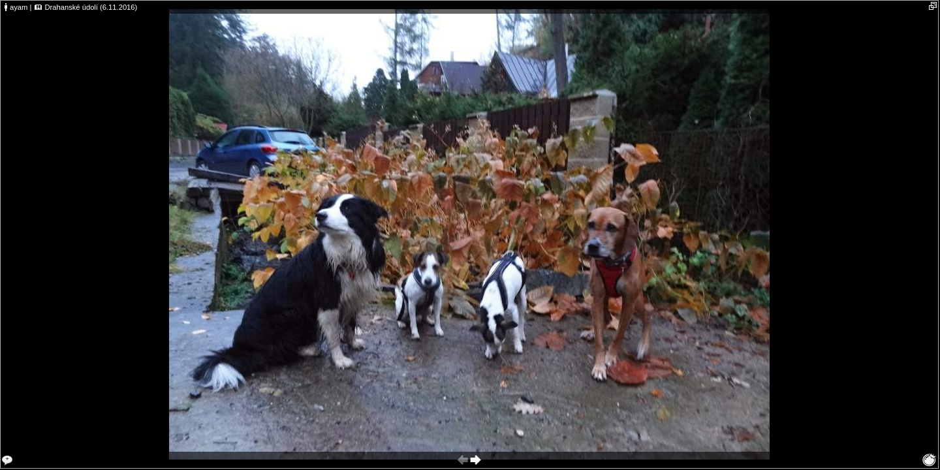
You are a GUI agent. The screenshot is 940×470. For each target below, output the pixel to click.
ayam (18, 7)
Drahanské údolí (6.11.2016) (90, 7)
